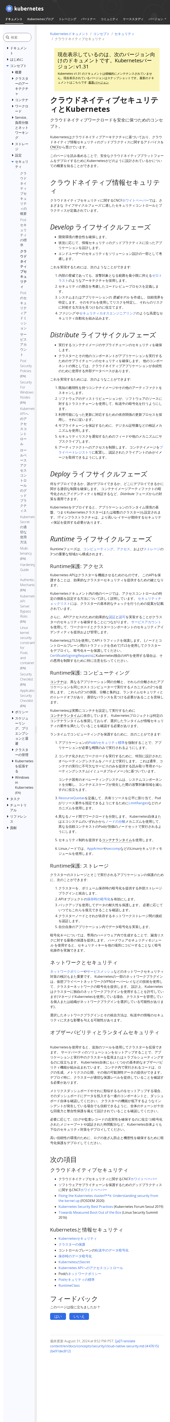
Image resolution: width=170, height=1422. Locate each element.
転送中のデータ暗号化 (112, 1250)
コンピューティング (98, 549)
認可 (122, 617)
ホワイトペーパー (135, 200)
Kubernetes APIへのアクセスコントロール (90, 1268)
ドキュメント (14, 19)
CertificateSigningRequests (71, 655)
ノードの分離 (115, 821)
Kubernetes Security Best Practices (85, 1206)
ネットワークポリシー (67, 971)
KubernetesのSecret (74, 1262)
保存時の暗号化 (98, 899)
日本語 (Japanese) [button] (86, 27)
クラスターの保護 (71, 1244)
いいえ (79, 1316)
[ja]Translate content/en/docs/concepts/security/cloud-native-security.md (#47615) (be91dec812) (104, 1346)
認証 (112, 617)
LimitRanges (138, 803)
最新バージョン (98, 82)
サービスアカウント (146, 622)
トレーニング (67, 19)
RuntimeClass (69, 1285)
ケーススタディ (133, 19)
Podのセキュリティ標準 (107, 742)
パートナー (88, 19)
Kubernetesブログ (40, 19)
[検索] (21, 37)
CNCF (54, 147)
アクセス (123, 549)
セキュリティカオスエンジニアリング (107, 313)
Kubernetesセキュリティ (77, 1238)
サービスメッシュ (100, 971)
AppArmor (95, 848)
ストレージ (151, 549)
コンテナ (56, 681)
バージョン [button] (156, 19)
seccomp (113, 848)
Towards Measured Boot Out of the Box (89, 1212)
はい (58, 1316)
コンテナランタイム (65, 715)
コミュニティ (109, 19)
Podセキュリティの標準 (76, 1279)
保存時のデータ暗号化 (75, 1256)
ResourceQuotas (71, 798)
